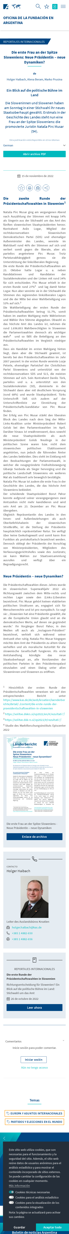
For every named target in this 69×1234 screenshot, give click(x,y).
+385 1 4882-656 (20, 939)
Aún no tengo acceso (34, 1067)
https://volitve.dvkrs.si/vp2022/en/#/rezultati (35, 714)
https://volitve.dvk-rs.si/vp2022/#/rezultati (33, 720)
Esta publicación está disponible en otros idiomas (34, 139)
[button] (34, 1041)
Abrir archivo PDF (34, 154)
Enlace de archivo (34, 837)
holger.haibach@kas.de (24, 927)
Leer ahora (34, 1007)
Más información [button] (19, 1185)
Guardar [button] (19, 1227)
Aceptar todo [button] (52, 1227)
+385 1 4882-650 (20, 933)
